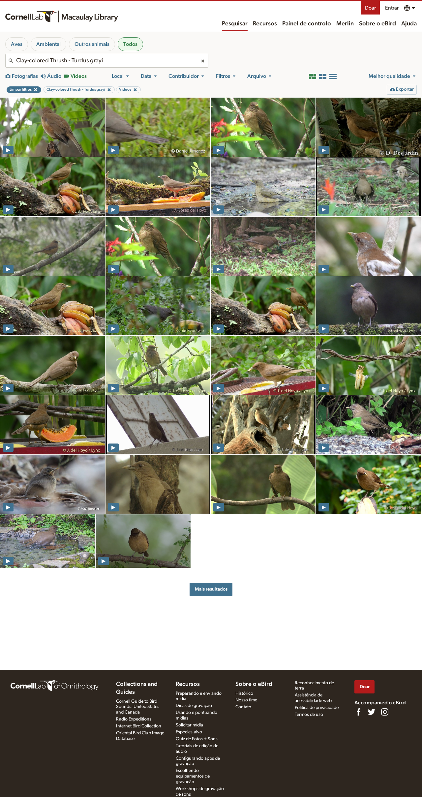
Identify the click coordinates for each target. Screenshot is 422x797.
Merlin (345, 24)
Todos (130, 44)
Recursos (265, 24)
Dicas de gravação (194, 705)
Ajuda (409, 24)
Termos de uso (309, 714)
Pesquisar (235, 24)
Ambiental (48, 44)
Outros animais (92, 44)
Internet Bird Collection (138, 726)
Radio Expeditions (133, 719)
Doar (370, 8)
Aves (16, 44)
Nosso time (246, 700)
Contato (243, 707)
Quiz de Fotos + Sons (197, 739)
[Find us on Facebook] (358, 712)
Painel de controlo (306, 24)
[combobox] (106, 60)
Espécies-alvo (189, 732)
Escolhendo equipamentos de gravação (193, 776)
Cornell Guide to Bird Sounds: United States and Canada (137, 707)
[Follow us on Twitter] (372, 712)
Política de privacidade (317, 707)
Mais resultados (211, 589)
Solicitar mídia (189, 725)
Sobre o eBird (377, 24)
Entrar (392, 8)
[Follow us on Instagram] (385, 712)
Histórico (244, 693)
